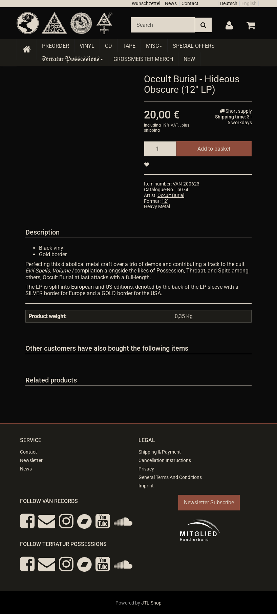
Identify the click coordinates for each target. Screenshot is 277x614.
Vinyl (87, 46)
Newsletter (31, 460)
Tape (129, 46)
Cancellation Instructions (164, 460)
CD (108, 46)
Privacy (146, 469)
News (171, 3)
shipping (152, 130)
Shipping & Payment (159, 452)
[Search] (163, 24)
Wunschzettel (146, 3)
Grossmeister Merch (143, 59)
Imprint (146, 485)
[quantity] (160, 148)
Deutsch (228, 3)
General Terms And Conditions (170, 477)
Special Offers (194, 46)
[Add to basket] (214, 148)
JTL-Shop (151, 603)
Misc (154, 46)
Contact (190, 3)
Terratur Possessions (72, 59)
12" (165, 201)
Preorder (55, 46)
